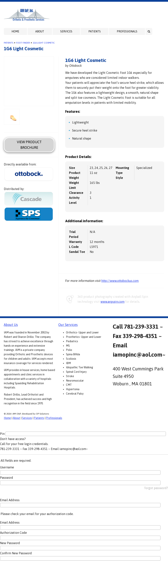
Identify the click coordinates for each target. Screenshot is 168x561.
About (39, 31)
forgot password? (156, 488)
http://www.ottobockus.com (120, 280)
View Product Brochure (29, 145)
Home (15, 31)
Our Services (68, 325)
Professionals (127, 31)
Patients (94, 31)
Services (66, 31)
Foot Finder (23, 42)
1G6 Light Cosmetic (44, 42)
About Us (11, 325)
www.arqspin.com (112, 301)
